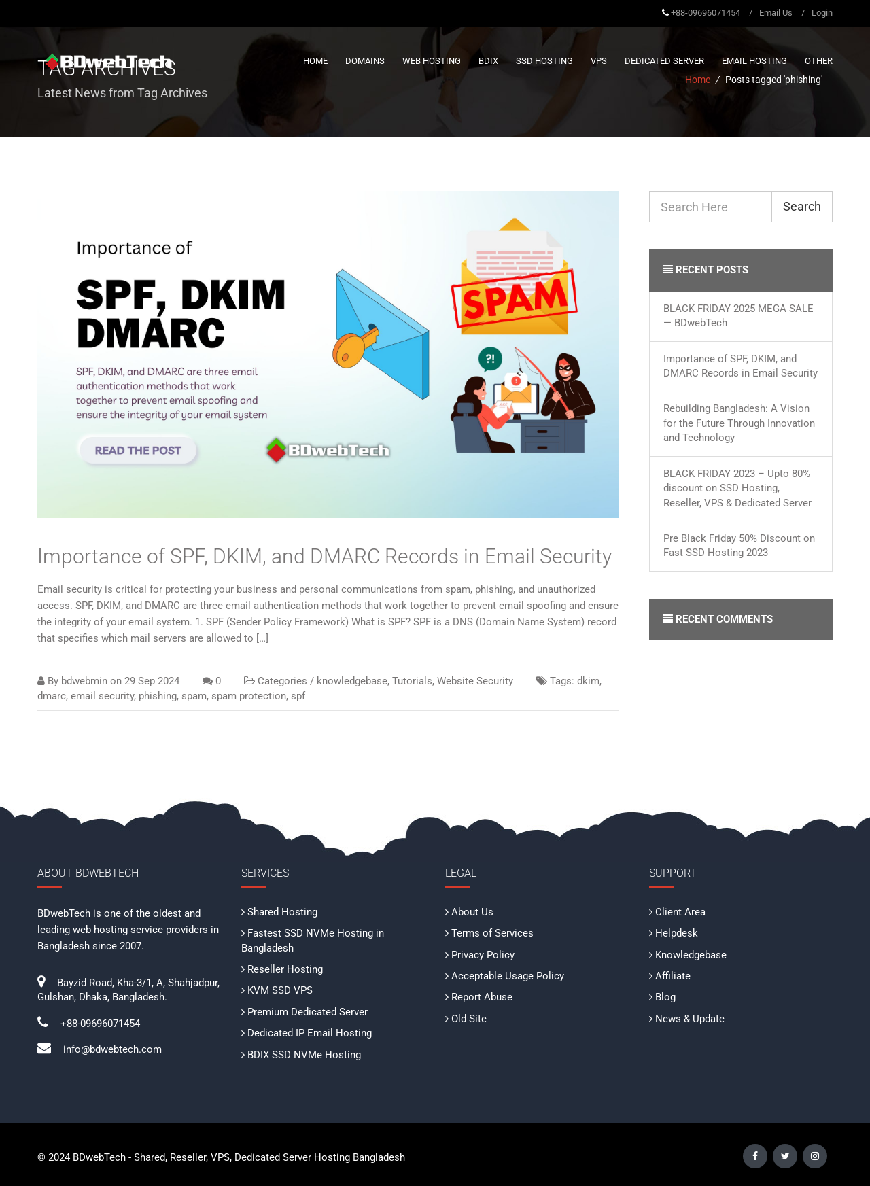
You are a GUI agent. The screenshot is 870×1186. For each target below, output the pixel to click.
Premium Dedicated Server (307, 1012)
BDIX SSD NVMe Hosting (304, 1055)
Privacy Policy (483, 955)
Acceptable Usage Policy (507, 976)
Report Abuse (481, 997)
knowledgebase (352, 681)
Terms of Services (492, 933)
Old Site (469, 1019)
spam (194, 696)
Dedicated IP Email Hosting (309, 1033)
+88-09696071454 (705, 12)
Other (819, 61)
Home (315, 61)
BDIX (488, 61)
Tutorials (412, 681)
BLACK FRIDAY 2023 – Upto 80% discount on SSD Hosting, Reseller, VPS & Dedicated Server (737, 488)
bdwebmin (84, 681)
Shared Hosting (282, 912)
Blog (665, 997)
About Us (472, 912)
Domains (365, 61)
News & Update (690, 1019)
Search (802, 206)
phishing (158, 696)
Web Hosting (431, 61)
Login (822, 12)
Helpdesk (676, 933)
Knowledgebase (691, 955)
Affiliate (673, 976)
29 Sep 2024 (151, 681)
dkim (588, 681)
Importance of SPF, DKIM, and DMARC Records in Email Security (324, 556)
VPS (599, 61)
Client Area (680, 912)
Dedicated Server (664, 61)
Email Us (776, 12)
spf (298, 696)
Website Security (475, 681)
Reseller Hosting (285, 969)
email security (102, 696)
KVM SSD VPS (280, 990)
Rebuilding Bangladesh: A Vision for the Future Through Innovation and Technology (739, 423)
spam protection (248, 696)
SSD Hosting (544, 61)
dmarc (51, 696)
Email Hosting (754, 61)
